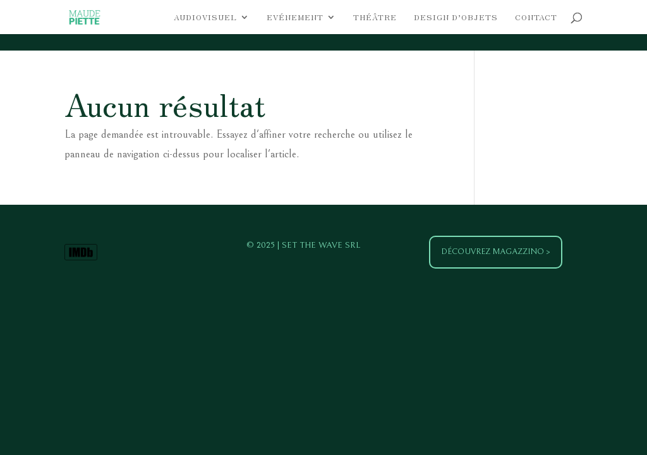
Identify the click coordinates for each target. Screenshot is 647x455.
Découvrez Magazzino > (495, 252)
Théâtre (375, 17)
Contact (536, 17)
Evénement (295, 17)
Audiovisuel (205, 17)
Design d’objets (456, 17)
